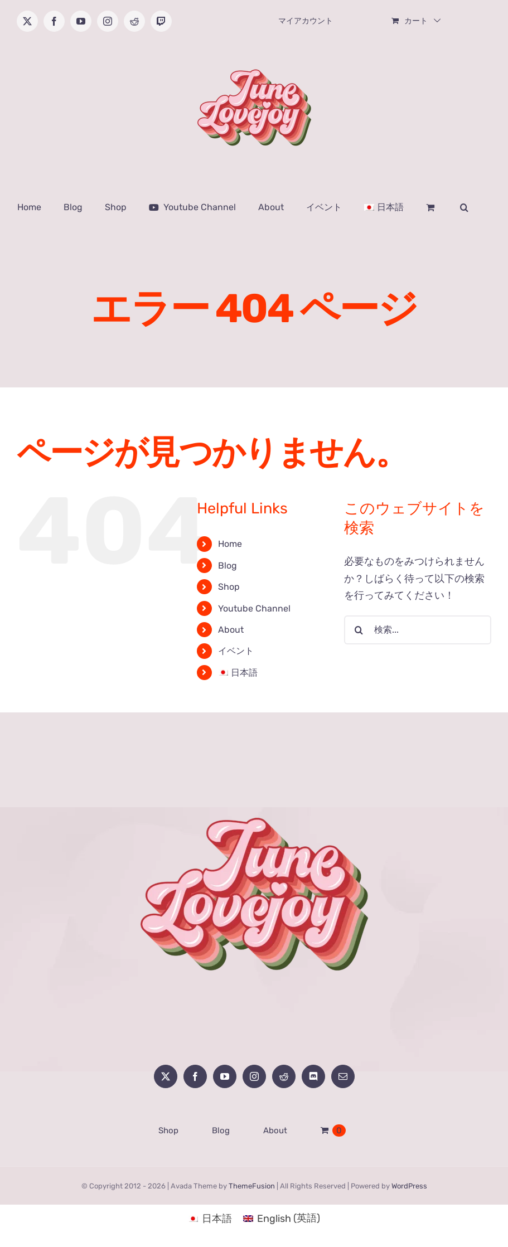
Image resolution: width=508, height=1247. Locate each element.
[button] (464, 207)
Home (230, 543)
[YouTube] (224, 1076)
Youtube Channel (254, 608)
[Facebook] (195, 1076)
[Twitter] (165, 1076)
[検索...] (417, 629)
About (231, 629)
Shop (229, 586)
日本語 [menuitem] (217, 1218)
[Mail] (343, 1076)
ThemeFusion (252, 1186)
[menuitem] (384, 207)
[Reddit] (284, 1076)
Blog (227, 565)
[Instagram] (254, 1076)
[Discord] (313, 1076)
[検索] (358, 629)
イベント (236, 651)
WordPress (409, 1186)
